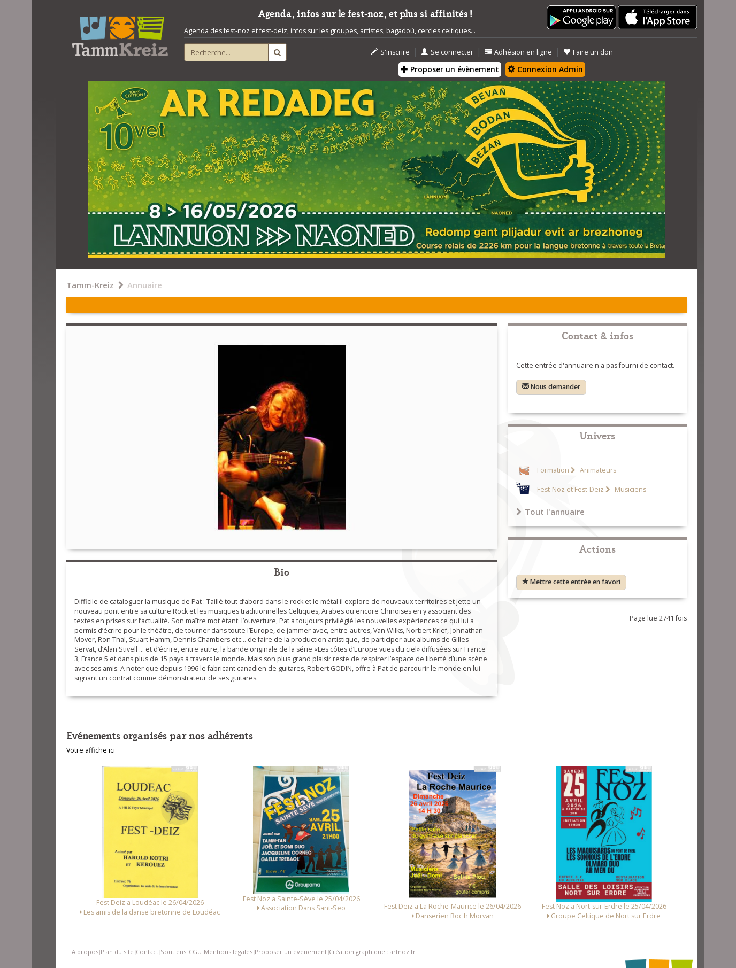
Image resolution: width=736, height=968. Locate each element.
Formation (553, 470)
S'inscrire (390, 52)
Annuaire (144, 285)
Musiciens (629, 489)
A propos (85, 952)
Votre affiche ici (90, 750)
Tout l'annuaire (550, 511)
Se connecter (447, 52)
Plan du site (117, 952)
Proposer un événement (291, 952)
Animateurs (597, 470)
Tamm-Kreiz (90, 285)
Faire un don (588, 52)
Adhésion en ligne (518, 52)
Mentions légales (228, 952)
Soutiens (173, 952)
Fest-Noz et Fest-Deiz (570, 489)
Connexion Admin (545, 69)
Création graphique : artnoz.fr (372, 952)
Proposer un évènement (450, 69)
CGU (195, 952)
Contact (147, 952)
